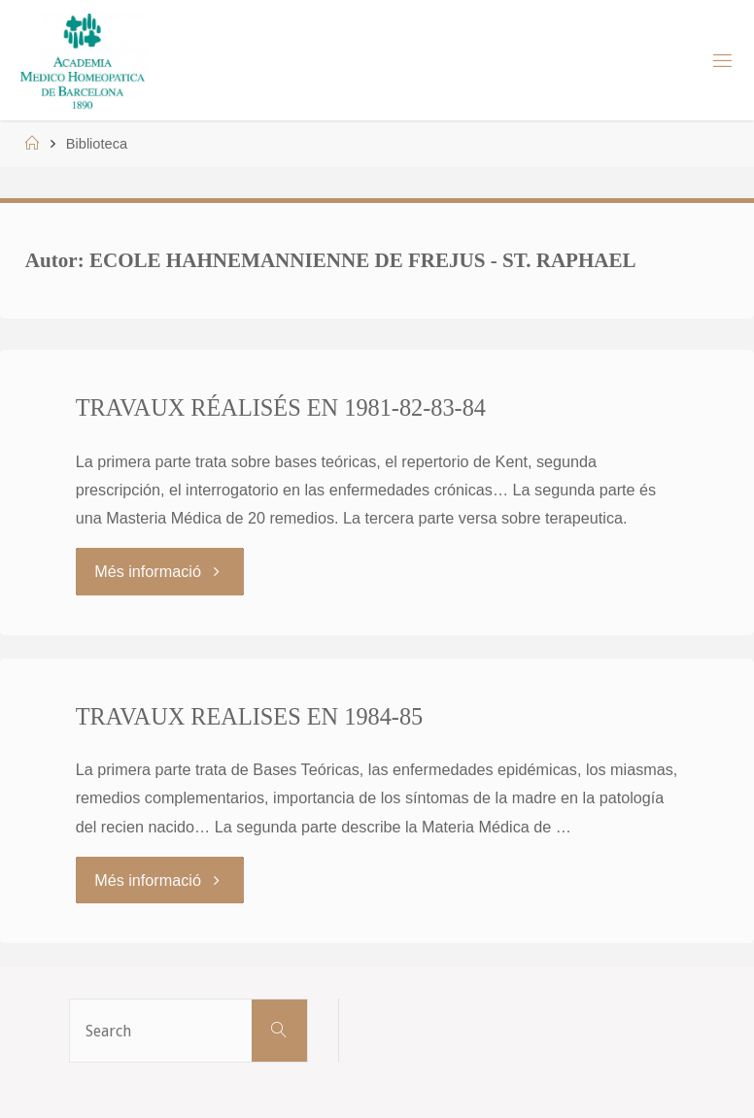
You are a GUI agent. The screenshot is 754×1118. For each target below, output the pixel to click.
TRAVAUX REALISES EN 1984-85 (250, 716)
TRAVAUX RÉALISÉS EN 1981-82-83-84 (281, 407)
